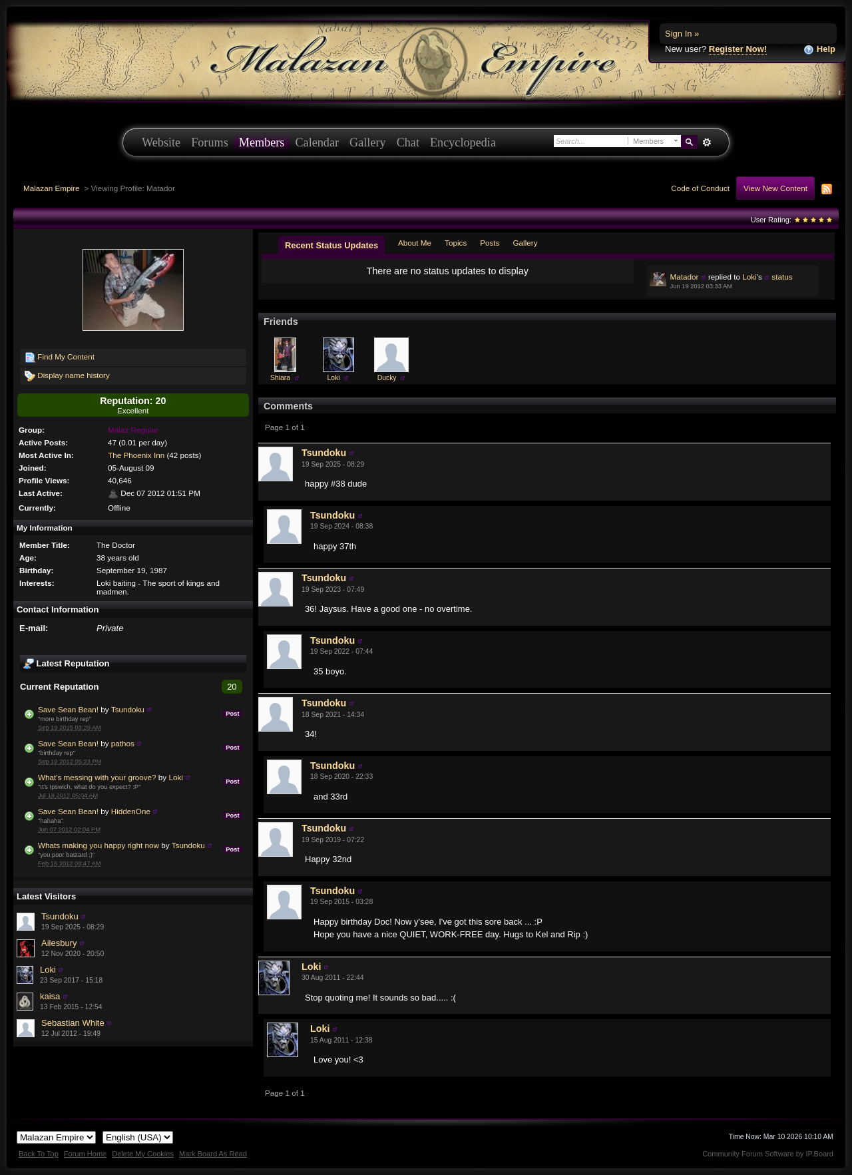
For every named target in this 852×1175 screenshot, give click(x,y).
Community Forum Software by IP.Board (767, 1154)
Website (161, 142)
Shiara (280, 377)
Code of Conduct (700, 188)
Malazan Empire (51, 188)
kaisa (50, 996)
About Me (414, 242)
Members (262, 142)
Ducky (387, 377)
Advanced (706, 142)
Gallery (367, 142)
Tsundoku (127, 709)
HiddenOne (130, 811)
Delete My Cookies (143, 1154)
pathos (122, 743)
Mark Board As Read (213, 1154)
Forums (209, 142)
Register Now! (738, 49)
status (781, 276)
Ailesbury (59, 943)
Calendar (317, 142)
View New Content (775, 188)
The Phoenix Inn (136, 455)
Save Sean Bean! (68, 709)
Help (819, 49)
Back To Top (39, 1154)
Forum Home (85, 1154)
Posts (489, 242)
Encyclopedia (463, 142)
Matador (684, 276)
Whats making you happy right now (98, 845)
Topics (456, 242)
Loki (175, 777)
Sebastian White (73, 1023)
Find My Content (60, 357)
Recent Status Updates (331, 245)
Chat (408, 142)
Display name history (67, 376)
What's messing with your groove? (97, 777)
